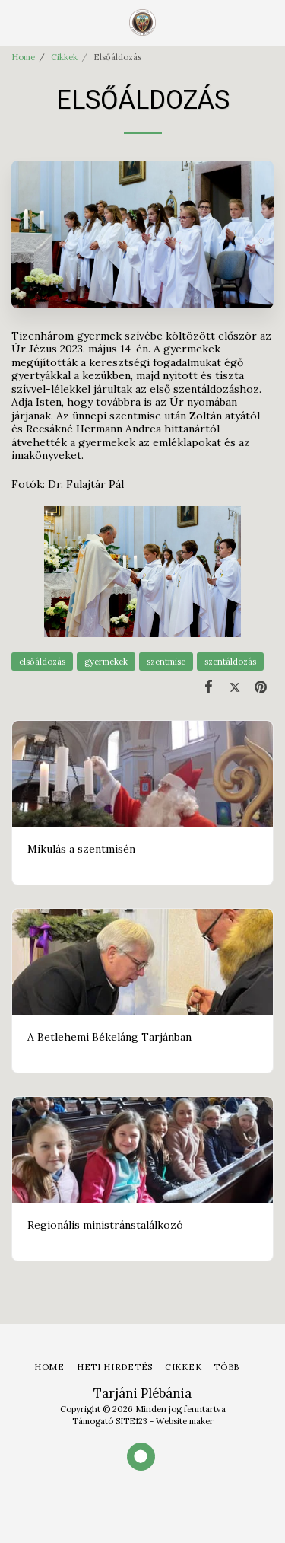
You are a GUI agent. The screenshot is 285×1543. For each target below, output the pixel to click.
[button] (17, 22)
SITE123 (131, 1421)
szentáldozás (230, 661)
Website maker (185, 1421)
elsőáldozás (42, 661)
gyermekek (106, 661)
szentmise (166, 661)
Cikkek (64, 57)
